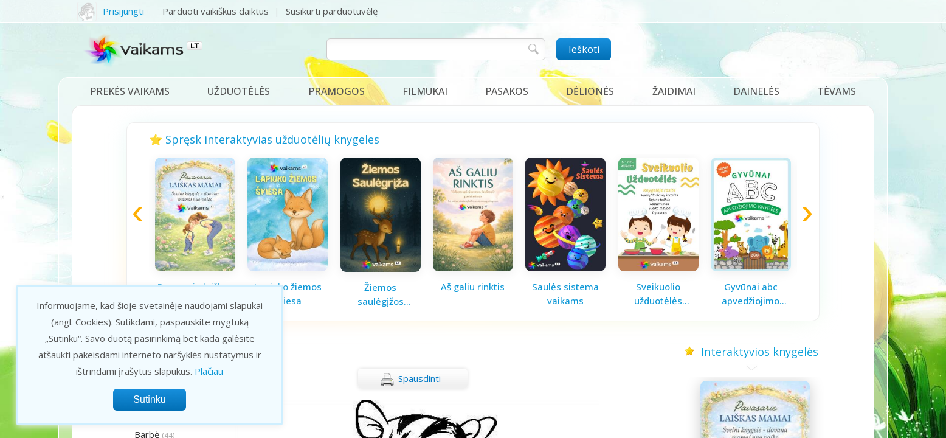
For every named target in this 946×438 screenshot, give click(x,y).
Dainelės (756, 91)
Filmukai (424, 91)
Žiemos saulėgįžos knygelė (380, 294)
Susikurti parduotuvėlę (332, 11)
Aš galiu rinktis (473, 286)
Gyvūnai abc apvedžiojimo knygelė (750, 293)
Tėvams (836, 91)
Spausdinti (410, 379)
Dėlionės (590, 91)
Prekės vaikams (130, 91)
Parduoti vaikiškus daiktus (215, 11)
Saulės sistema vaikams (565, 293)
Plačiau (209, 371)
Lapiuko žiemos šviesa (288, 293)
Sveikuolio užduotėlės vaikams (658, 293)
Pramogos (336, 91)
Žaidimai (674, 91)
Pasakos (506, 91)
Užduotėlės (238, 91)
